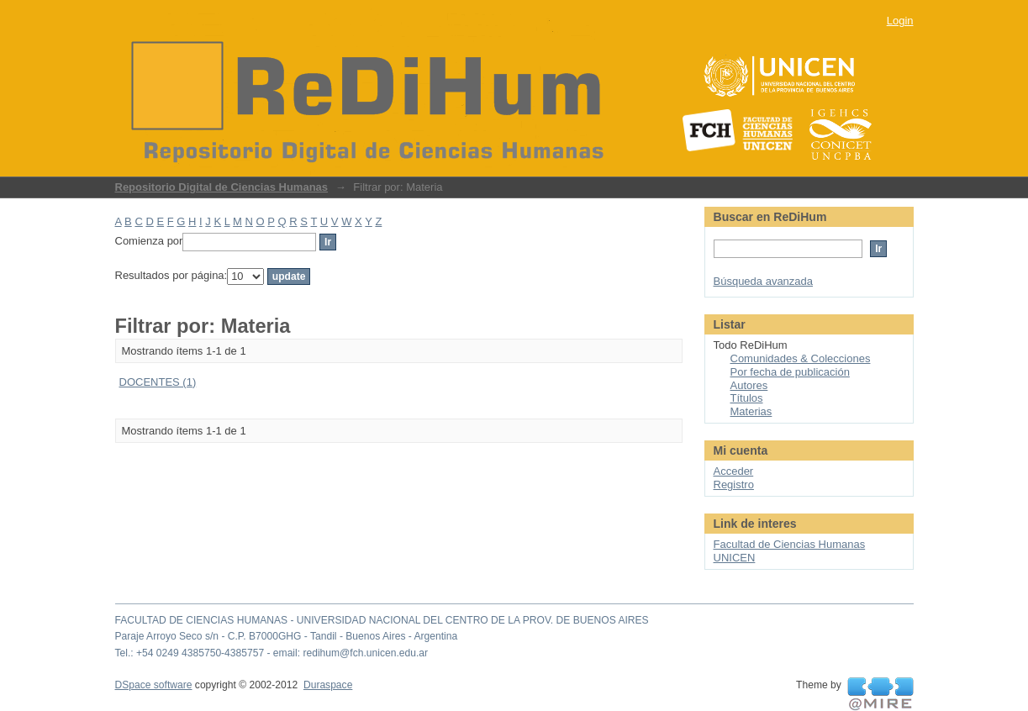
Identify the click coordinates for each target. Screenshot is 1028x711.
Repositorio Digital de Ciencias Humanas (222, 187)
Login (900, 20)
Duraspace (327, 685)
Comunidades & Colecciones (800, 358)
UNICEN (735, 557)
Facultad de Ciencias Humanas (790, 544)
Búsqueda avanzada (764, 281)
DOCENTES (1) (158, 382)
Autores (749, 385)
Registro (734, 484)
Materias (751, 411)
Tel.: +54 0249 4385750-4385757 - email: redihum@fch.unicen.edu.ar (272, 653)
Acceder (734, 471)
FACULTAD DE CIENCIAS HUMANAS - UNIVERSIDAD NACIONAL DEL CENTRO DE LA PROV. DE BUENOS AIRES (382, 620)
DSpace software (153, 685)
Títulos (746, 398)
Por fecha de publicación (790, 372)
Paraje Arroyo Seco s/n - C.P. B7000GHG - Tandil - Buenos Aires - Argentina (286, 636)
